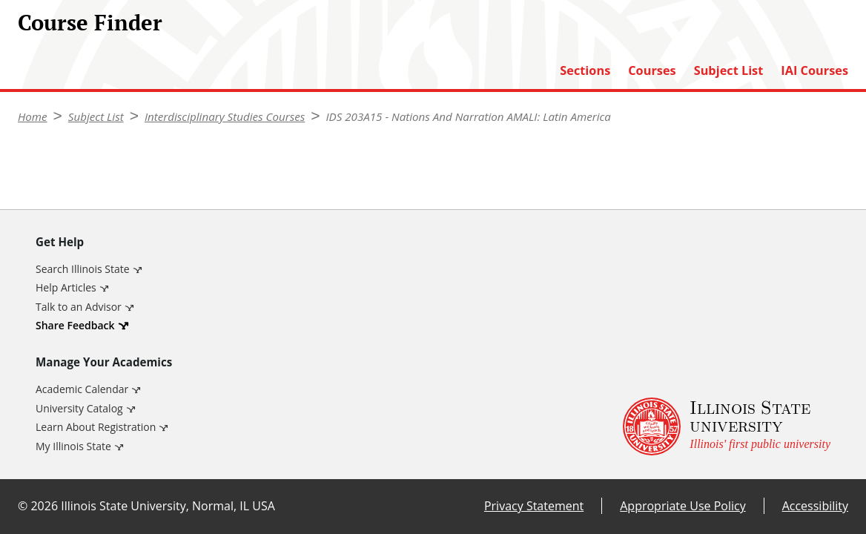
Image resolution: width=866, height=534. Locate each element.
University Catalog (79, 408)
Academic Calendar (82, 389)
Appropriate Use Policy (682, 506)
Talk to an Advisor (79, 307)
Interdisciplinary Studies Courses (225, 116)
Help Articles (66, 287)
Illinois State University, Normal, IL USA (168, 506)
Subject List (729, 71)
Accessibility (815, 506)
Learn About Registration (96, 427)
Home (32, 116)
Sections (585, 71)
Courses (651, 71)
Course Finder (90, 22)
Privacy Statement (534, 506)
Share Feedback (75, 325)
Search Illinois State (83, 269)
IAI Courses (814, 71)
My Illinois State (73, 446)
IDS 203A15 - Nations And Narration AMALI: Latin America (468, 116)
